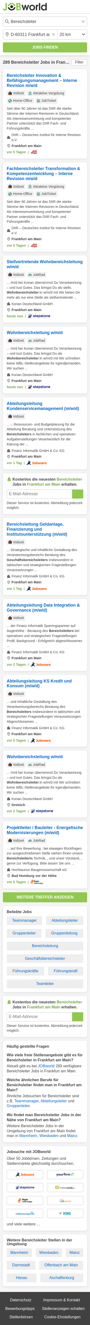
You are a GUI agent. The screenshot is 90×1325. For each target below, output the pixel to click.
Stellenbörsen (21, 1317)
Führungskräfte (25, 971)
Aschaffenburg (61, 1278)
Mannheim (28, 1136)
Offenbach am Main (61, 1265)
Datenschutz (20, 1300)
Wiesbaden (49, 1136)
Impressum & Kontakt (61, 1300)
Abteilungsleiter (65, 920)
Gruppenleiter (24, 933)
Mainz (72, 1136)
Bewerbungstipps (20, 1309)
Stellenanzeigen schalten (63, 1309)
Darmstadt (21, 1265)
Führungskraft (66, 971)
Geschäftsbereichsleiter (45, 958)
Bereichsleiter (25, 62)
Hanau (21, 1278)
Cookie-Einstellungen (62, 1317)
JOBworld (46, 1066)
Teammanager (24, 920)
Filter (79, 62)
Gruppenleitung (64, 933)
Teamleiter (45, 984)
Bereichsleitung (45, 946)
